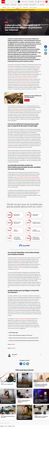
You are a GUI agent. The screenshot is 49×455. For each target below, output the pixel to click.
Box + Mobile (26, 4)
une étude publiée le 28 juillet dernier (18, 109)
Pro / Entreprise (31, 1)
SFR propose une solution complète (20, 318)
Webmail (43, 2)
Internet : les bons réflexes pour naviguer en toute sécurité (20, 335)
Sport (21, 7)
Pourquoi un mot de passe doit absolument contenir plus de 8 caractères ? (24, 340)
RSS (14, 426)
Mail (45, 53)
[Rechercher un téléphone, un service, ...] (13, 2)
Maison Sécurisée (33, 4)
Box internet (7, 4)
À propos (10, 426)
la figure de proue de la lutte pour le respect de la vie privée (24, 77)
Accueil (8, 7)
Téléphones (20, 4)
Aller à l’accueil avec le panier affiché (41, 2)
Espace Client (46, 2)
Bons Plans (42, 4)
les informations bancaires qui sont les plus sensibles (28, 177)
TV (37, 4)
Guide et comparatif (33, 7)
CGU (6, 426)
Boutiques (38, 2)
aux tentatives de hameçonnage (15, 144)
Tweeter (45, 50)
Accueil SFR (3, 1)
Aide (35, 2)
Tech (17, 7)
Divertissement (25, 7)
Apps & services (24, 1)
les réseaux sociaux (17, 267)
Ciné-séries (13, 7)
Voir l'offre (27, 100)
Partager (45, 46)
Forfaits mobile (13, 4)
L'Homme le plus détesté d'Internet (22, 82)
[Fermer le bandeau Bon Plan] (48, 10)
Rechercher (19, 2)
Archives (2, 426)
